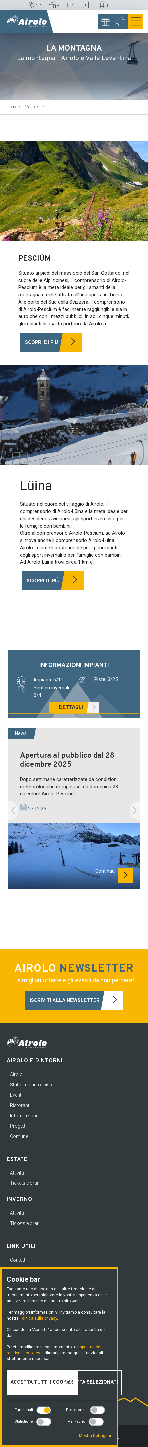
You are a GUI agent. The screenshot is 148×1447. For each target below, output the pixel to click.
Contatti (18, 1260)
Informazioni (23, 1115)
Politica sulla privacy (38, 1318)
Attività (17, 1173)
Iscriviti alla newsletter (77, 1000)
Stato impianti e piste (31, 1084)
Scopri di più (53, 342)
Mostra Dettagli (95, 1435)
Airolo (16, 1074)
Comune (19, 1136)
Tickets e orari (25, 1183)
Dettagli (79, 707)
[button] (13, 810)
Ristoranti (20, 1105)
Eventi (16, 1095)
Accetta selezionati (90, 1382)
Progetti (18, 1126)
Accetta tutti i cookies (42, 1382)
